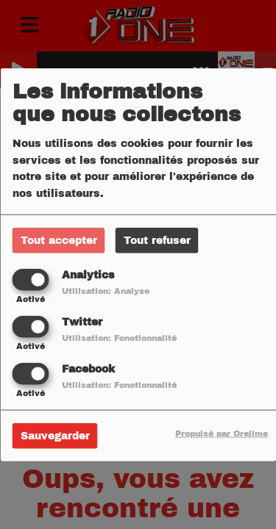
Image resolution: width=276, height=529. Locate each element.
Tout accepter (59, 239)
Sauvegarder (55, 436)
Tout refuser (157, 239)
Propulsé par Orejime (221, 433)
